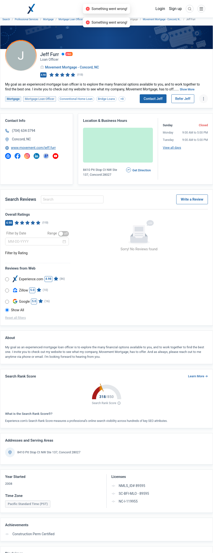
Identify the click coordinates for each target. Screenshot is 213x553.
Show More (187, 89)
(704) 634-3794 (23, 131)
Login (160, 8)
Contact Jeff (153, 99)
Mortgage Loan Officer (70, 19)
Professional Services (26, 19)
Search (6, 19)
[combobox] (71, 199)
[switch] (63, 233)
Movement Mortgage (99, 19)
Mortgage (48, 19)
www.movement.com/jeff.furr (33, 148)
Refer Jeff (182, 99)
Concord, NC (21, 139)
